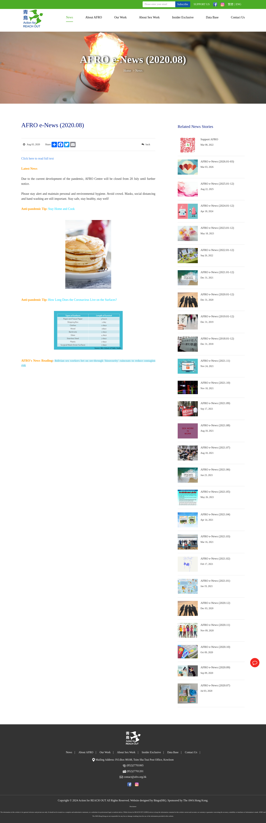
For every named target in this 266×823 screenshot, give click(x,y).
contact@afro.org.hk (135, 776)
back (146, 144)
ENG (238, 4)
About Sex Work (149, 17)
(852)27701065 (135, 765)
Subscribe (182, 4)
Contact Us (238, 17)
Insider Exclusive (182, 17)
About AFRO (93, 17)
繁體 (230, 4)
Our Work (120, 17)
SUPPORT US (202, 4)
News (69, 17)
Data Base (212, 17)
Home (127, 70)
